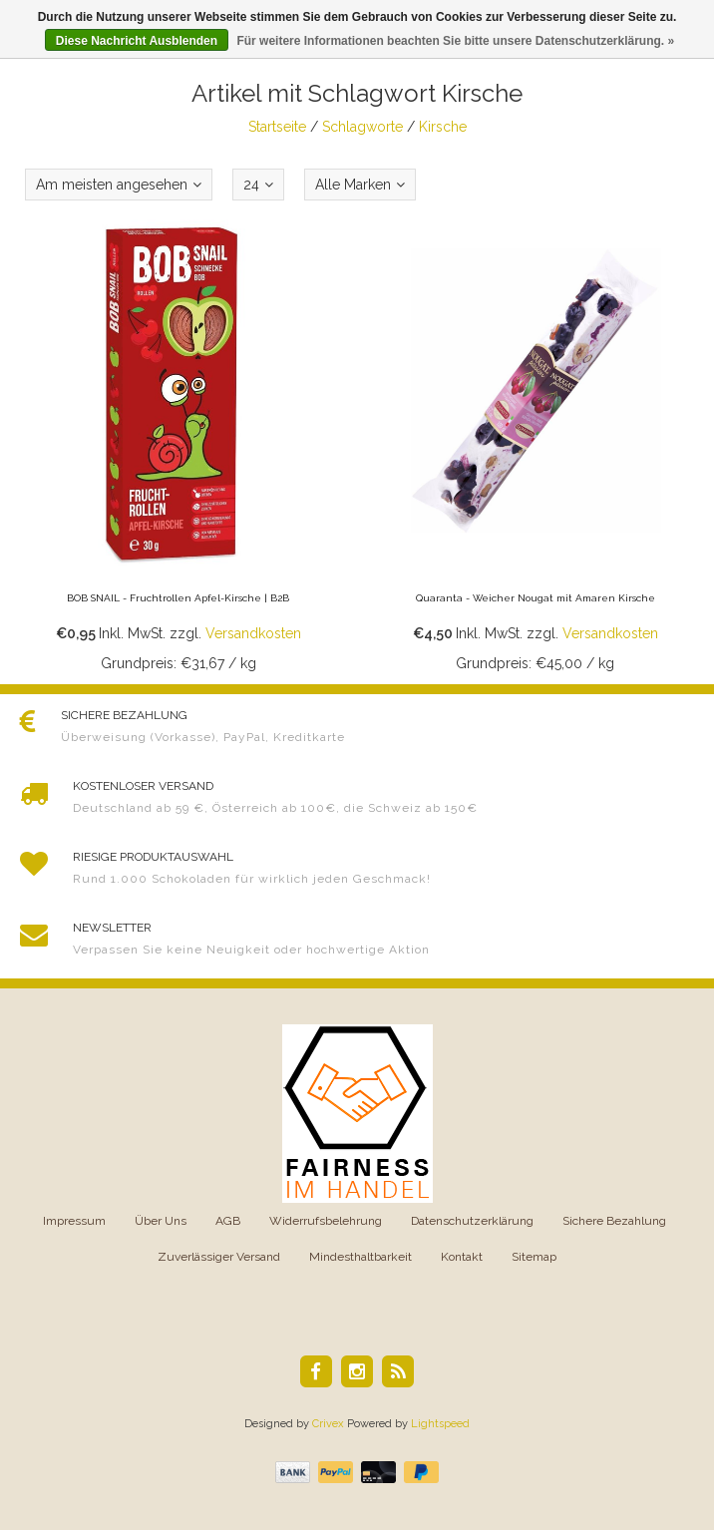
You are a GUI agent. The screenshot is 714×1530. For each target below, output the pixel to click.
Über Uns (160, 1221)
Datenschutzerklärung (472, 1221)
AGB (227, 1221)
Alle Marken (360, 184)
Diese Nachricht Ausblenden (136, 41)
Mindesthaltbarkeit (360, 1257)
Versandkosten (253, 633)
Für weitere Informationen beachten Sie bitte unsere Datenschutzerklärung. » (455, 41)
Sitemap (534, 1257)
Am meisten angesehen (118, 184)
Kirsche (443, 127)
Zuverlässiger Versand (219, 1257)
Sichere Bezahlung (614, 1221)
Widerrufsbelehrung (325, 1221)
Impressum (74, 1221)
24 (258, 184)
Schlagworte (362, 127)
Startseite (277, 127)
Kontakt (462, 1257)
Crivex (328, 1423)
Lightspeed (440, 1423)
